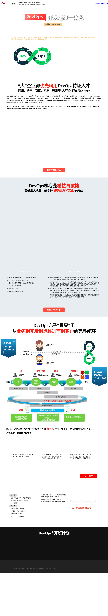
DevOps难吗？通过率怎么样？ (69, 68)
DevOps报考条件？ (65, 56)
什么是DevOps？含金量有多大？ (69, 45)
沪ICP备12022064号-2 (37, 568)
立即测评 (88, 476)
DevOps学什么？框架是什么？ (69, 62)
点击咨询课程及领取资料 (81, 508)
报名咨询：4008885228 (101, 3)
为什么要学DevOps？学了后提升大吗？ (72, 51)
